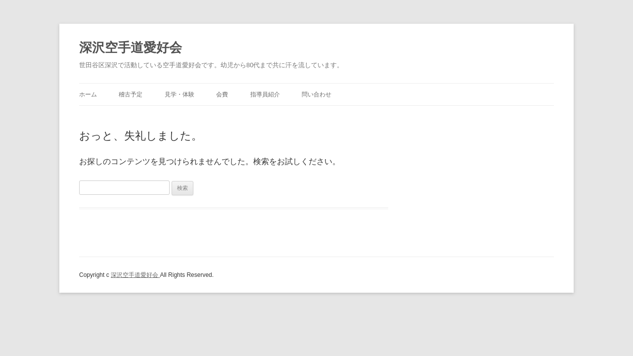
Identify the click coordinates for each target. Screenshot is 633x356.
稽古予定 (130, 94)
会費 (222, 94)
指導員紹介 (265, 94)
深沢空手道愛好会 (130, 47)
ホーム (88, 94)
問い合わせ (316, 94)
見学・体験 (179, 94)
